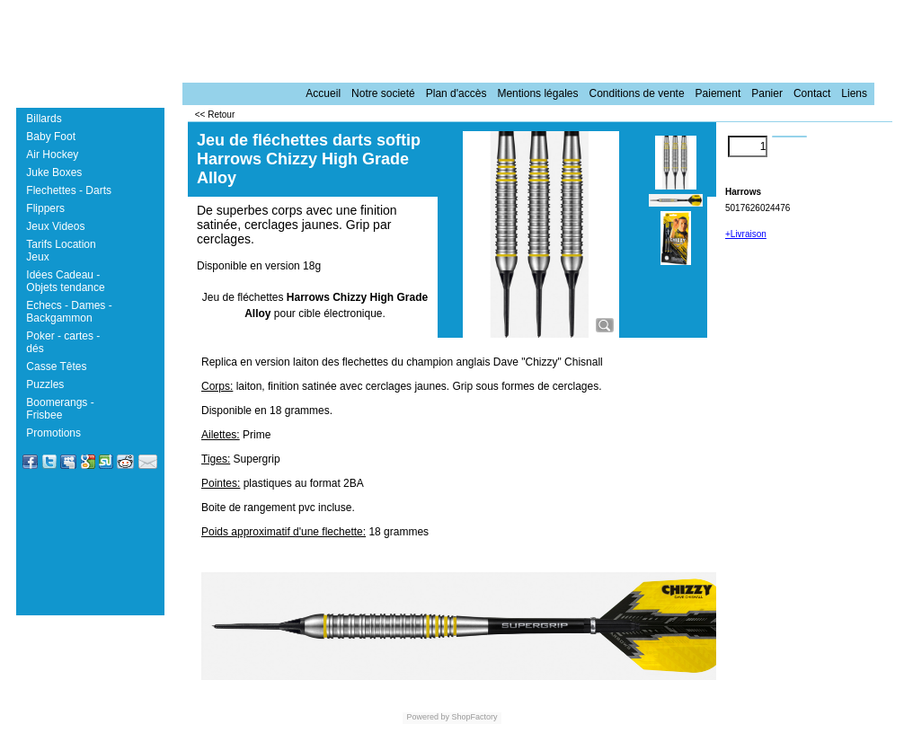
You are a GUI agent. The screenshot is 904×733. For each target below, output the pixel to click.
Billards (43, 118)
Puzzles (45, 384)
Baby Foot (50, 136)
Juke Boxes (54, 172)
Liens (854, 93)
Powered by (427, 716)
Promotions (53, 433)
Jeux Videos (55, 226)
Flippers (45, 208)
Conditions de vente (636, 93)
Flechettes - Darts (68, 190)
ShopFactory (473, 716)
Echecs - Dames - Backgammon (68, 311)
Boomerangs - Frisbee (59, 408)
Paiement (718, 93)
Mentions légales (537, 93)
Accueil (323, 93)
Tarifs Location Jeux (60, 250)
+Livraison (746, 234)
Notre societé (383, 93)
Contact (811, 93)
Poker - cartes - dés (63, 342)
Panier (767, 93)
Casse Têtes (56, 366)
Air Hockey (52, 154)
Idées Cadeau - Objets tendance (65, 281)
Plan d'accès (456, 93)
